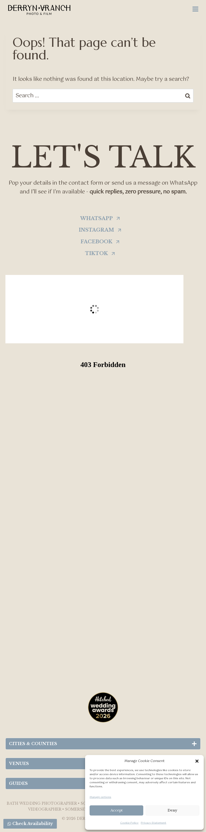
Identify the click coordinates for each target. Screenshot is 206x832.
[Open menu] (195, 9)
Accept (117, 810)
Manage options (100, 797)
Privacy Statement (153, 823)
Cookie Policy (129, 823)
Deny (172, 810)
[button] (197, 761)
